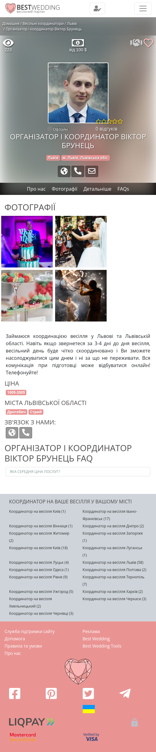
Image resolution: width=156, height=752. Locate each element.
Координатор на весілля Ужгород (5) (41, 591)
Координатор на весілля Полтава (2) (114, 569)
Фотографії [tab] (65, 188)
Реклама (91, 631)
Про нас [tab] (36, 188)
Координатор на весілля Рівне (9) (38, 577)
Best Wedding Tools (102, 646)
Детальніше (97, 188)
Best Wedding (96, 638)
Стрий (36, 411)
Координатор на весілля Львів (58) (113, 562)
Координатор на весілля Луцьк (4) (39, 562)
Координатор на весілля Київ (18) (38, 547)
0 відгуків (107, 128)
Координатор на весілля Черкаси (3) (114, 598)
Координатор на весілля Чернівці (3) (41, 613)
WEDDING (38, 7)
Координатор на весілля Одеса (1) (39, 569)
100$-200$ (16, 392)
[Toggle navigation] (97, 8)
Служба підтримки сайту (30, 631)
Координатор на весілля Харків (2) (113, 591)
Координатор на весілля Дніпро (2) (113, 526)
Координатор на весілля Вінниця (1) (40, 526)
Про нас (13, 653)
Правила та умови (23, 646)
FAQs (123, 188)
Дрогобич (16, 411)
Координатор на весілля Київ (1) (37, 511)
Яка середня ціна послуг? (35, 471)
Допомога (15, 638)
